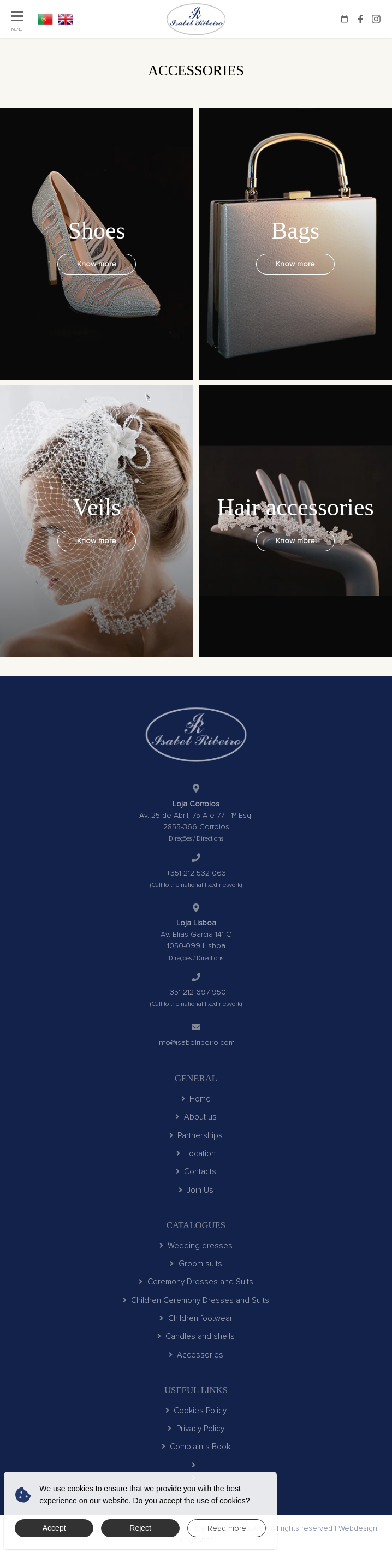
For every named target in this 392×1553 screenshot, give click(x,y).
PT (45, 19)
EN (65, 19)
